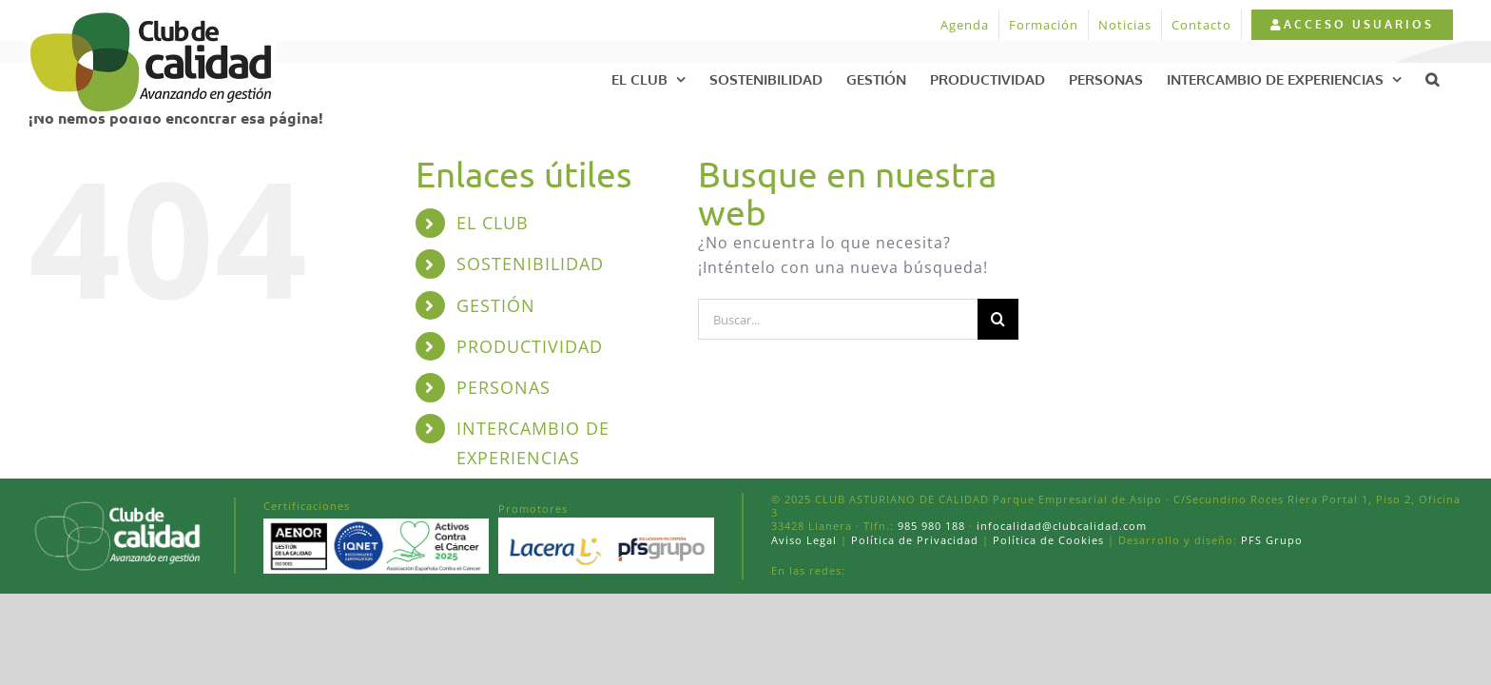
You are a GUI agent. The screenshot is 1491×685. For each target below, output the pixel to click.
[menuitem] (1351, 25)
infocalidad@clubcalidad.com (1062, 526)
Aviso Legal (804, 540)
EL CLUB (492, 222)
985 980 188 (931, 526)
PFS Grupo (1270, 540)
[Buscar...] (838, 319)
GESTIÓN (495, 305)
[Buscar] (998, 319)
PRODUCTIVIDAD (529, 346)
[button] (1455, 79)
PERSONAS (503, 387)
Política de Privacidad (914, 540)
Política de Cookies (1048, 540)
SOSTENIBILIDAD (530, 263)
